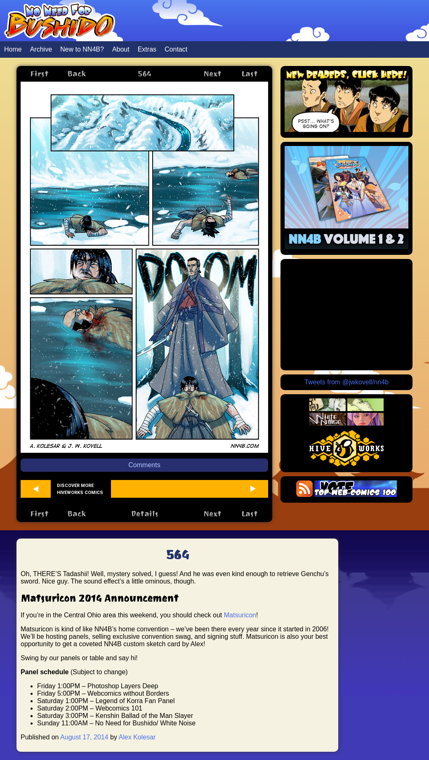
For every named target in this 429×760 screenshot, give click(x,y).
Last (249, 73)
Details (144, 513)
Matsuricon (240, 615)
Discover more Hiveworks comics (80, 489)
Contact (176, 49)
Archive (41, 49)
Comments (144, 464)
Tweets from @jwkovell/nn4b (346, 382)
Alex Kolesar (137, 737)
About (121, 49)
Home (13, 49)
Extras (147, 49)
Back (76, 73)
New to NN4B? (82, 49)
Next (212, 73)
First (39, 73)
